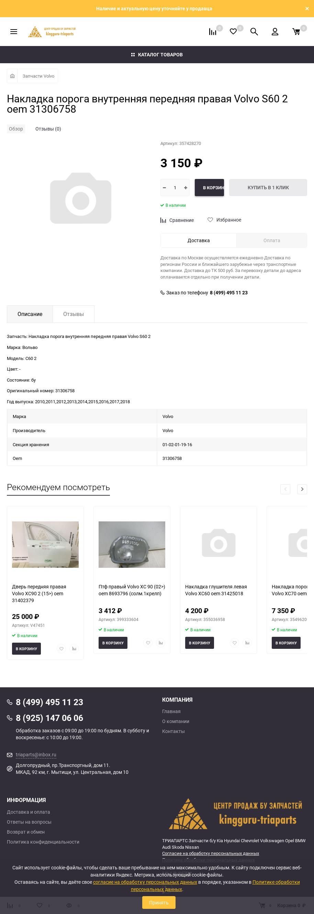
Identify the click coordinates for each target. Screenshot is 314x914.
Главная (171, 711)
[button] (302, 489)
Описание (30, 314)
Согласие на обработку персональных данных (210, 853)
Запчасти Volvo (38, 76)
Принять (159, 902)
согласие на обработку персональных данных (145, 882)
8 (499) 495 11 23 (229, 292)
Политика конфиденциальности (43, 841)
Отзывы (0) (48, 128)
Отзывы (73, 314)
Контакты (173, 731)
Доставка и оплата (28, 812)
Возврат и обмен (26, 832)
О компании (175, 721)
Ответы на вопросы (29, 822)
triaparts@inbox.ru (36, 754)
